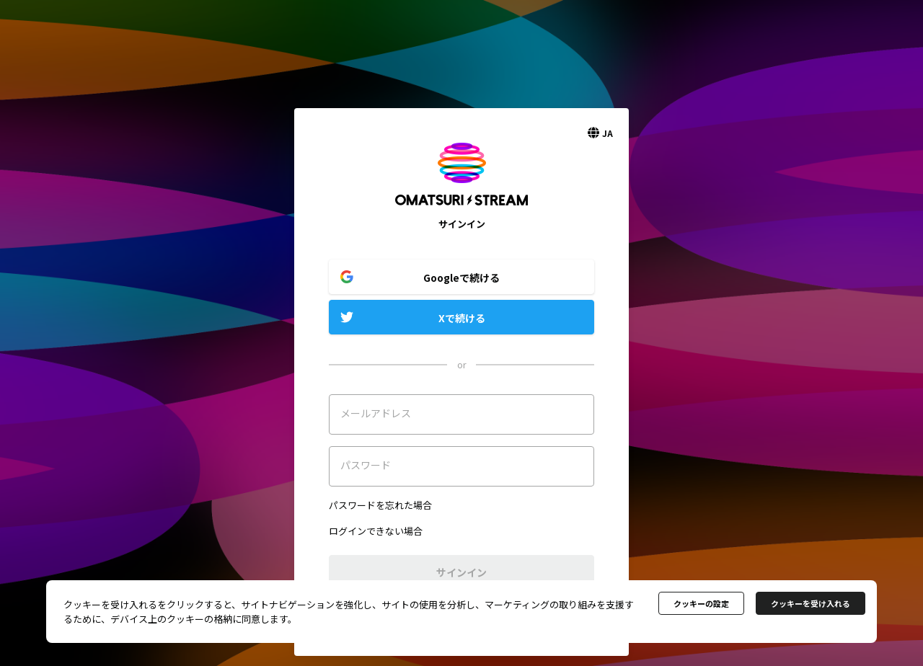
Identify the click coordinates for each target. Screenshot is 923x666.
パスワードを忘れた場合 (380, 505)
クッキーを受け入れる (810, 603)
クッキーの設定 (701, 603)
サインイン (461, 572)
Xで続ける (461, 318)
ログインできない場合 (376, 531)
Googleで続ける (461, 277)
